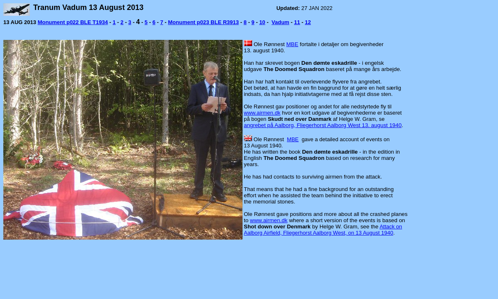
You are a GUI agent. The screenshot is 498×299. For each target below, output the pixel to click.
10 (262, 22)
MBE (292, 44)
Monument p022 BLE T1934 (73, 22)
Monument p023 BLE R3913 (203, 22)
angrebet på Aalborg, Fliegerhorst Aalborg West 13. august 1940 (323, 125)
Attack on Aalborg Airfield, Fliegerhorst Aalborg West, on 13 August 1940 (323, 229)
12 (308, 22)
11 (297, 22)
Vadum (280, 22)
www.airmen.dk (262, 113)
